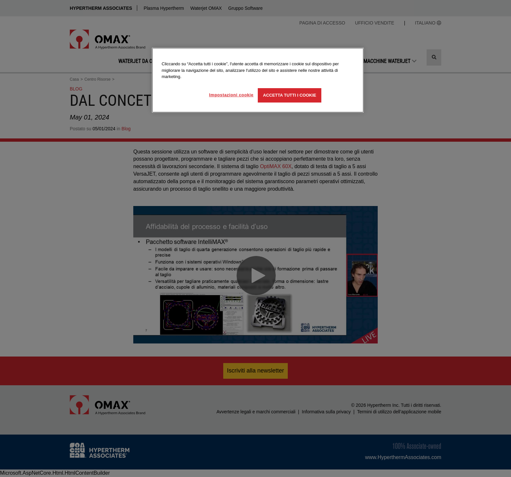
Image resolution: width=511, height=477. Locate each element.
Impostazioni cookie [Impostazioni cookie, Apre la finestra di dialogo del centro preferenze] (231, 94)
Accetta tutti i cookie (289, 95)
